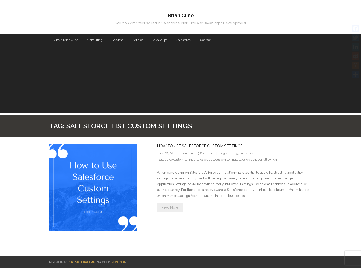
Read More (170, 207)
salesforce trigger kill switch (258, 159)
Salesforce (246, 153)
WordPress (118, 261)
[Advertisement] (180, 80)
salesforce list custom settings (216, 159)
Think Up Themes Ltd (81, 261)
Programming (228, 153)
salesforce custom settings (177, 159)
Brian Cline (187, 153)
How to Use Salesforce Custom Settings (200, 146)
